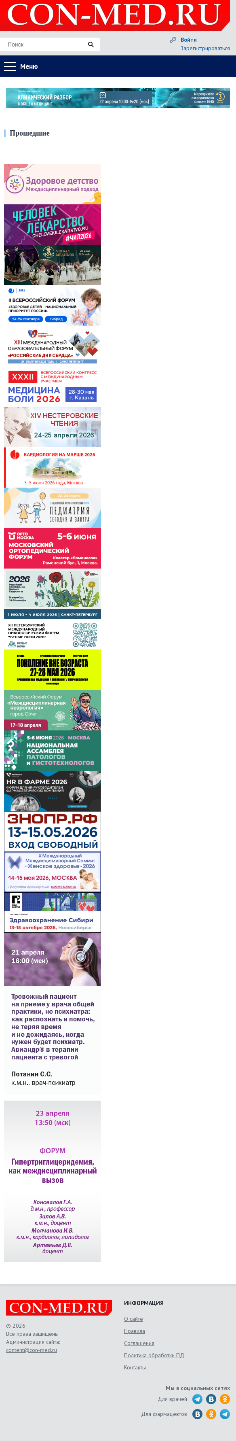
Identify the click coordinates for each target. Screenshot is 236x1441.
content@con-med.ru (31, 1350)
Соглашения (139, 1343)
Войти (189, 39)
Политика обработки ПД (154, 1355)
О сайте (133, 1318)
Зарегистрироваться (205, 48)
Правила (134, 1331)
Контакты (135, 1367)
